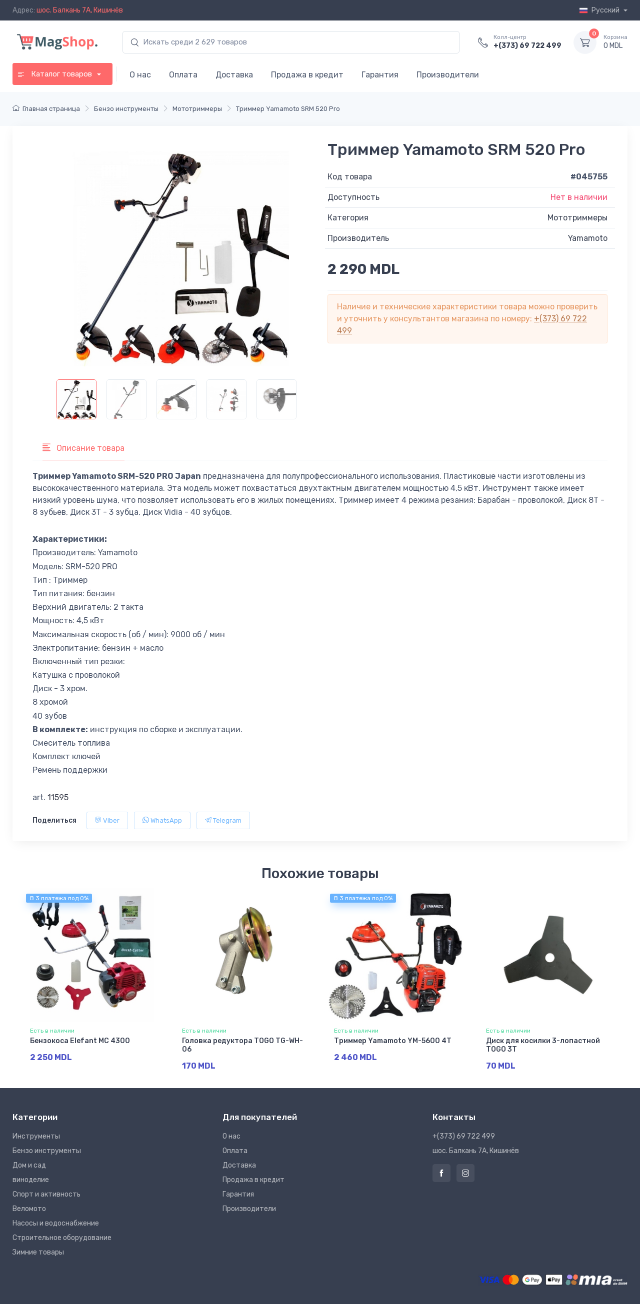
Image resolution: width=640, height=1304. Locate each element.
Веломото (29, 1209)
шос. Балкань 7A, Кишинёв (79, 10)
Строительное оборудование (62, 1238)
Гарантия (380, 74)
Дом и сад (29, 1165)
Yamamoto (588, 238)
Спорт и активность (46, 1194)
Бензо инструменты (46, 1151)
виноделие (30, 1180)
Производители (447, 74)
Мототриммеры (578, 217)
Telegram (223, 820)
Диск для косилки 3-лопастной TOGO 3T (543, 1045)
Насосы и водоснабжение (55, 1223)
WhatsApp (162, 820)
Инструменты (36, 1136)
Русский (600, 10)
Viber (107, 820)
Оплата (183, 74)
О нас (140, 74)
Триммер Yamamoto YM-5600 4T (393, 1041)
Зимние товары (38, 1252)
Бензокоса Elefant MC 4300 (80, 1041)
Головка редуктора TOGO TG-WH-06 (242, 1045)
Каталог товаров (55, 73)
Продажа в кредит (307, 74)
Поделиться (54, 820)
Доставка (234, 74)
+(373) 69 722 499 (528, 45)
